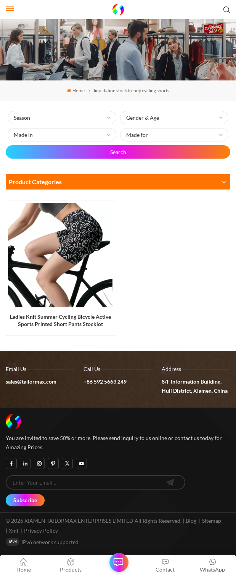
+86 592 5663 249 (105, 381)
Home (75, 90)
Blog (191, 520)
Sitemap (211, 520)
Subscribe (25, 500)
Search (118, 152)
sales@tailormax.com (31, 381)
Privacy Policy (41, 530)
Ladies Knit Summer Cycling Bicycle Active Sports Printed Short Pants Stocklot (60, 320)
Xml (13, 530)
